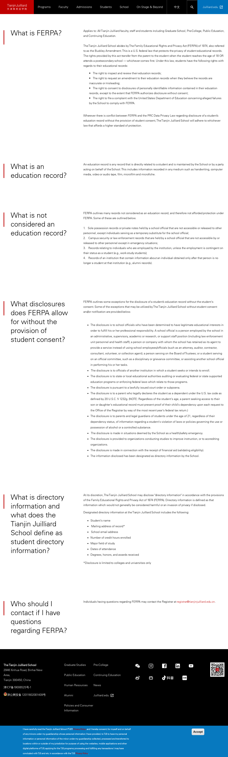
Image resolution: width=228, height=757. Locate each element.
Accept (198, 731)
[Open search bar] (192, 7)
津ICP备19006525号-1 (17, 687)
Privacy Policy (79, 729)
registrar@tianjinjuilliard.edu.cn (196, 601)
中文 (177, 7)
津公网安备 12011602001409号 (26, 694)
